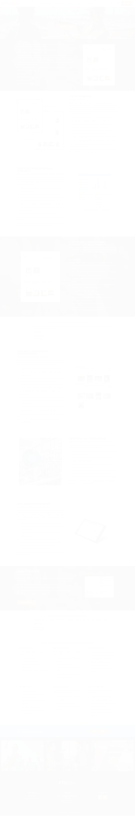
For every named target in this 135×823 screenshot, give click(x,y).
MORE (79, 3)
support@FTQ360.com (32, 806)
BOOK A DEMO (67, 34)
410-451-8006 (32, 803)
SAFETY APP (89, 3)
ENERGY (70, 3)
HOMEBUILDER (59, 3)
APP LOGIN (118, 3)
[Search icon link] (111, 3)
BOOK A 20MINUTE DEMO (126, 3)
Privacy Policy (62, 820)
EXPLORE (22, 765)
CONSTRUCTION (45, 3)
